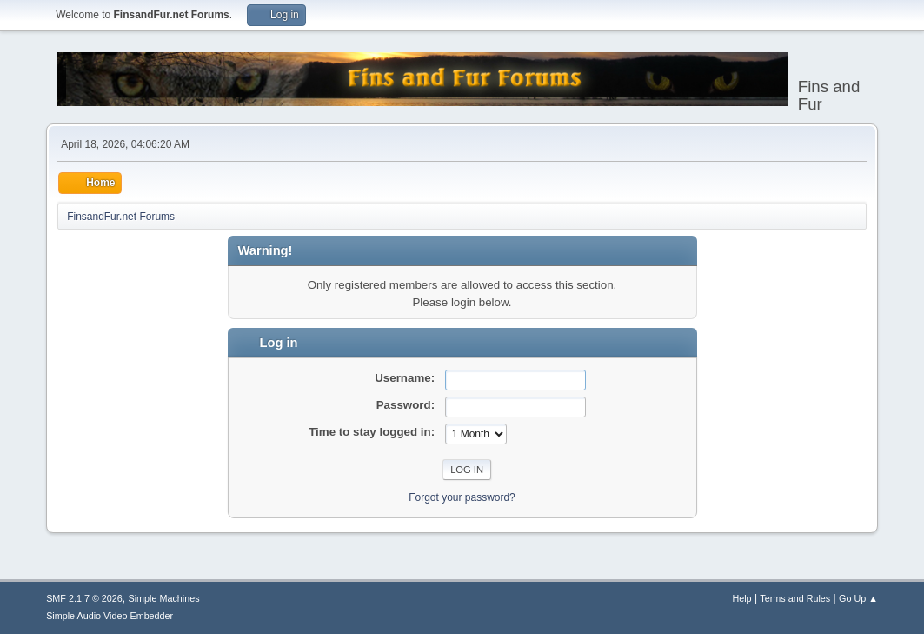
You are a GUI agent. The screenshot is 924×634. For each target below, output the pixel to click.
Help (741, 598)
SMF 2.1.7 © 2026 (84, 598)
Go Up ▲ (858, 598)
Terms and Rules (795, 598)
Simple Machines (163, 598)
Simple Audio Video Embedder (109, 616)
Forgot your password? (462, 497)
